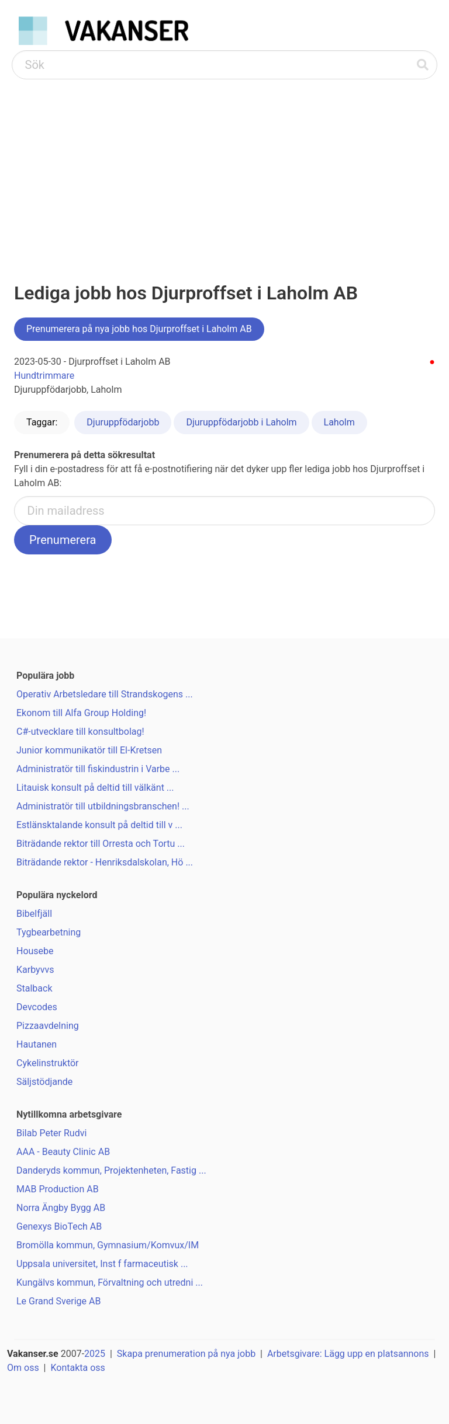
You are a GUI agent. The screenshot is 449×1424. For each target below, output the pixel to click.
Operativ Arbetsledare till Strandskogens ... (104, 694)
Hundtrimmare (44, 375)
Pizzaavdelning (47, 1025)
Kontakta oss (77, 1367)
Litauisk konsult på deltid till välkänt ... (95, 787)
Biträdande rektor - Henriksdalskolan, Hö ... (104, 862)
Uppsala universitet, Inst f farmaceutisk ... (102, 1263)
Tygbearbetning (48, 932)
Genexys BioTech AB (59, 1226)
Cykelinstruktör (47, 1063)
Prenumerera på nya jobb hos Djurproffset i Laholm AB (139, 328)
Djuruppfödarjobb (123, 422)
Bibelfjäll (34, 913)
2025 (94, 1353)
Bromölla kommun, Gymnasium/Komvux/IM (107, 1245)
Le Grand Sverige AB (58, 1301)
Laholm (339, 422)
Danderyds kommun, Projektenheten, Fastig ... (111, 1170)
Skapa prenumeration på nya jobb (186, 1353)
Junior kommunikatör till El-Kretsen (89, 750)
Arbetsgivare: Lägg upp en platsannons (348, 1353)
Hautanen (36, 1044)
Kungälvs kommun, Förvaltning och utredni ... (109, 1282)
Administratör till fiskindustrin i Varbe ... (97, 768)
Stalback (34, 988)
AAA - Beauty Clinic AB (63, 1151)
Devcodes (36, 1007)
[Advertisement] (224, 167)
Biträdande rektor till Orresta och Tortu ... (100, 843)
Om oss (23, 1367)
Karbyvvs (35, 969)
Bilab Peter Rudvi (51, 1133)
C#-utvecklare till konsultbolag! (80, 731)
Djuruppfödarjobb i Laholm (241, 422)
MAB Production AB (57, 1189)
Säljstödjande (44, 1081)
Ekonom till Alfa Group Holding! (81, 712)
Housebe (35, 951)
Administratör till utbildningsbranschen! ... (102, 806)
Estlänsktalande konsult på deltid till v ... (99, 824)
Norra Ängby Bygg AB (60, 1207)
